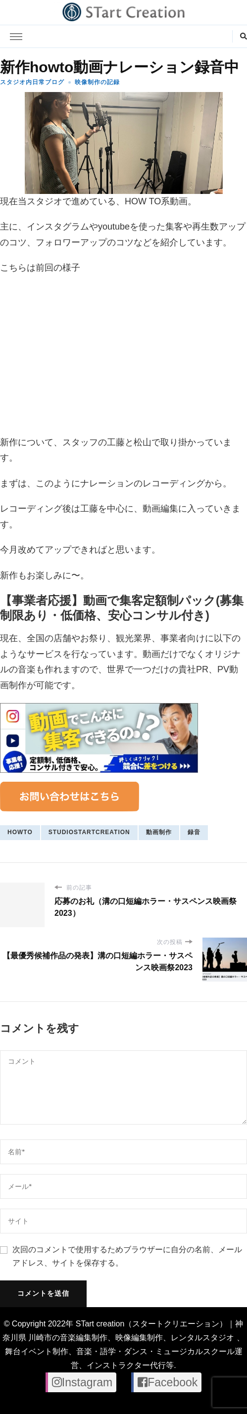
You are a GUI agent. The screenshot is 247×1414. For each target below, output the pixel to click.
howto (20, 832)
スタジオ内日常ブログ (32, 82)
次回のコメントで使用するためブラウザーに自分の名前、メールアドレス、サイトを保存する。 (127, 1256)
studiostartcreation (89, 832)
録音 (194, 832)
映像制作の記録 (97, 82)
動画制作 (159, 832)
